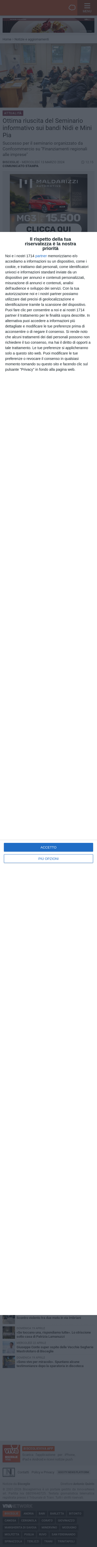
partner (41, 256)
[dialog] (48, 773)
